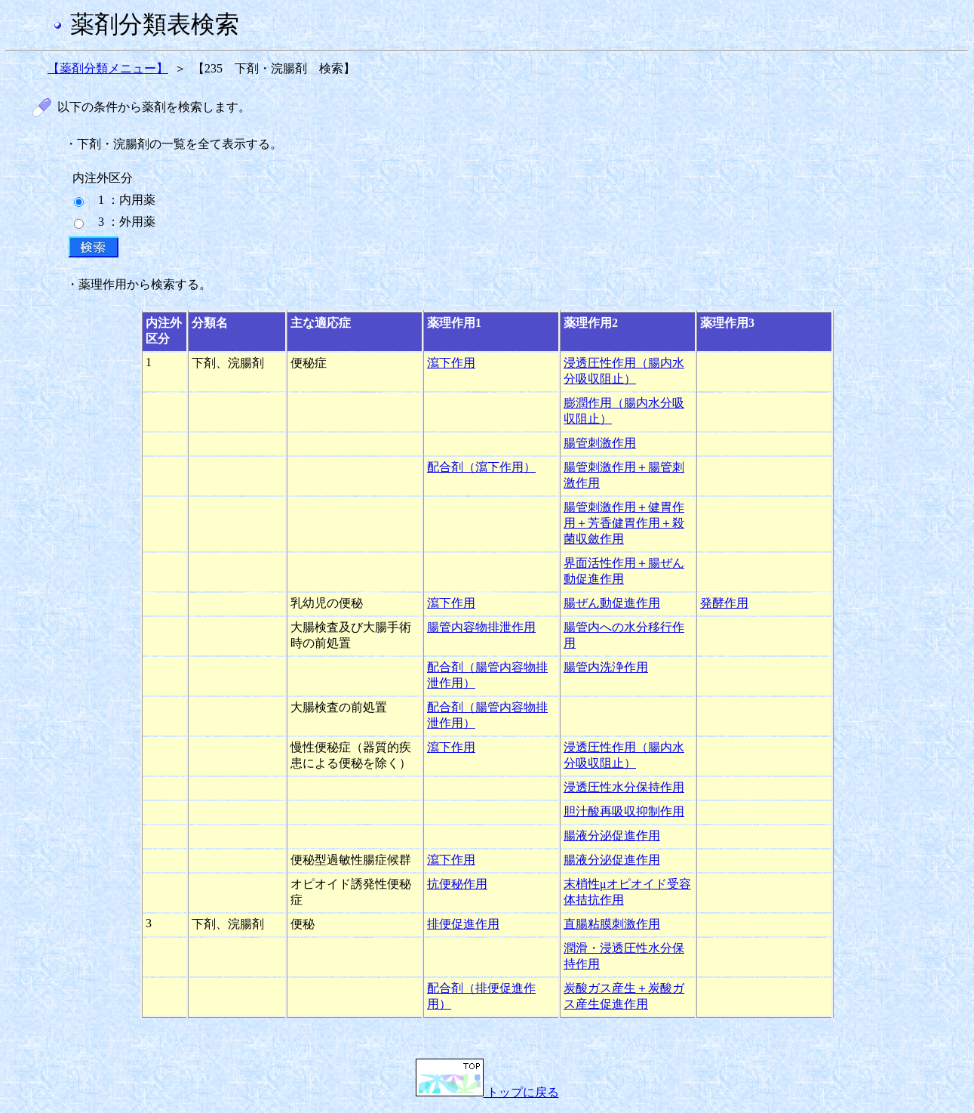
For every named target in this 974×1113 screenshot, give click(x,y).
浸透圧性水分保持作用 (624, 787)
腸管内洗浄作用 (606, 667)
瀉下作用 (451, 362)
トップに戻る (487, 1092)
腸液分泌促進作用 (612, 835)
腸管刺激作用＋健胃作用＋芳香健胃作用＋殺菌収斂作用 (624, 523)
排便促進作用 (463, 923)
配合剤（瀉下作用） (481, 467)
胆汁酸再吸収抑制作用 (624, 811)
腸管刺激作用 (600, 442)
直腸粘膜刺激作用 (612, 923)
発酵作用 (724, 603)
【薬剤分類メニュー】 (108, 68)
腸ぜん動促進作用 (612, 603)
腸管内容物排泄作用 (481, 627)
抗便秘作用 (457, 883)
